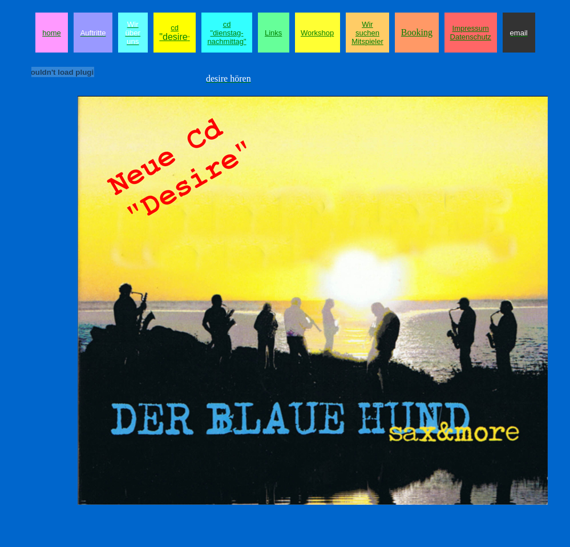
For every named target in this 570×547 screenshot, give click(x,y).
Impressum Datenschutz (470, 32)
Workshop (317, 33)
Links (273, 33)
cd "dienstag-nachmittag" (226, 33)
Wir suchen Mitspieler (367, 33)
